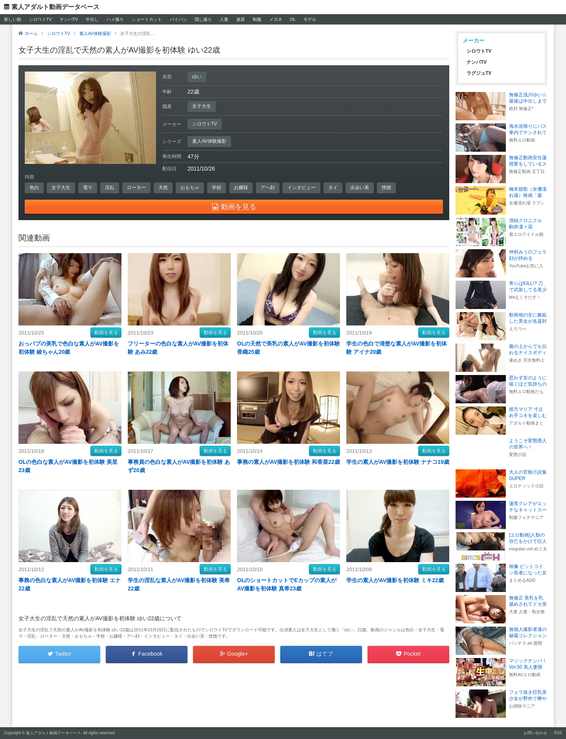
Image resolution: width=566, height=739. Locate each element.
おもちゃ (189, 187)
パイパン (178, 19)
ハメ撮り (115, 19)
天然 (163, 187)
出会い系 (359, 187)
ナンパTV (69, 19)
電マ (87, 187)
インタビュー (301, 187)
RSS (558, 733)
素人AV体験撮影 (209, 141)
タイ (333, 187)
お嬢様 (241, 187)
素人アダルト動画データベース (55, 7)
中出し (92, 19)
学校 (216, 187)
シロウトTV (40, 19)
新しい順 (12, 19)
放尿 (240, 19)
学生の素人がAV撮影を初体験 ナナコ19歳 (397, 462)
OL (293, 19)
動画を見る (106, 332)
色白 (34, 187)
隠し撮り (203, 19)
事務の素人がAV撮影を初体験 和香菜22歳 (288, 462)
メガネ (275, 19)
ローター (136, 187)
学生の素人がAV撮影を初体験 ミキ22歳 (395, 580)
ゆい (197, 76)
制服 (257, 19)
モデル (309, 19)
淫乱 (109, 187)
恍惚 (386, 187)
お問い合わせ (535, 733)
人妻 (224, 19)
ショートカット (147, 19)
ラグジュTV (479, 73)
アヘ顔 (268, 187)
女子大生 (201, 106)
